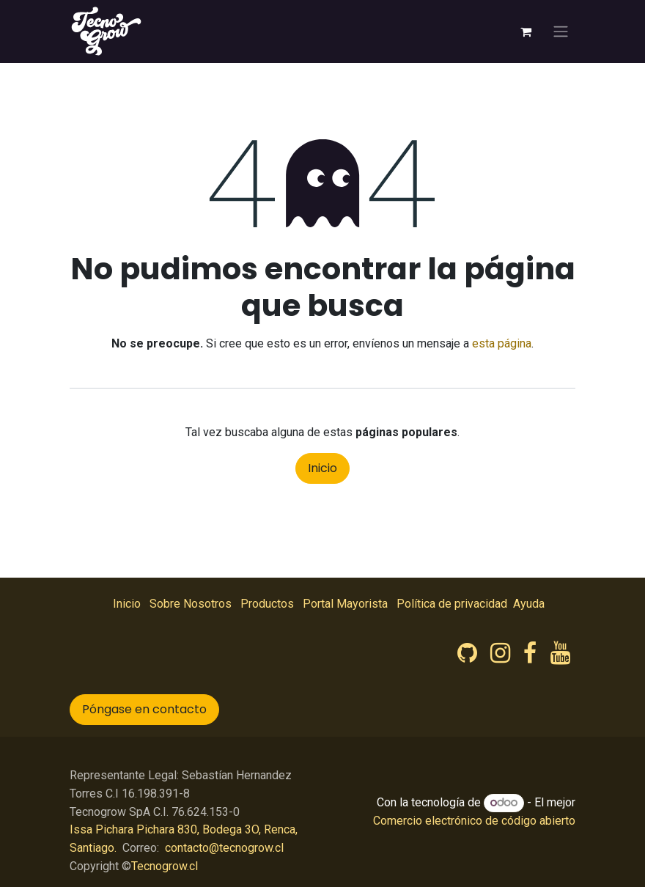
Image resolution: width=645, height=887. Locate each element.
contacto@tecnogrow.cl (224, 848)
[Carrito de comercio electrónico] (525, 31)
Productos (267, 604)
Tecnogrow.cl (164, 866)
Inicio (322, 468)
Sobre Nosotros (191, 604)
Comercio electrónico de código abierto (474, 821)
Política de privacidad (452, 604)
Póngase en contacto (144, 709)
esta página (501, 343)
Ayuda (529, 604)
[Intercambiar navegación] (560, 32)
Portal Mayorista (345, 604)
